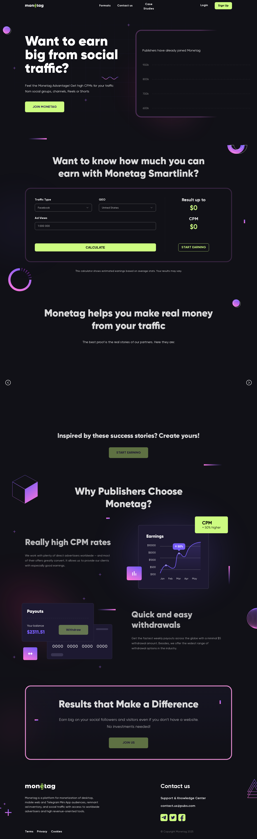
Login (204, 5)
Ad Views (41, 218)
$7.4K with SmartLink (49, 395)
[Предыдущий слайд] (8, 382)
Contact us (125, 5)
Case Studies (148, 6)
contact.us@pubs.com (178, 807)
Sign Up (223, 5)
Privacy (42, 832)
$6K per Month (114, 395)
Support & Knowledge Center (183, 799)
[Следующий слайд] (249, 382)
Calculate (95, 247)
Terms (29, 832)
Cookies (56, 832)
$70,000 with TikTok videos (198, 395)
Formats (105, 5)
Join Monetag (44, 106)
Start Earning (194, 247)
